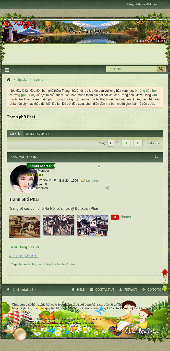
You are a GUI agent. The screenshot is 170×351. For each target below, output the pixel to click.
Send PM (92, 181)
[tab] (15, 133)
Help (81, 289)
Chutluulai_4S (24, 290)
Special (22, 79)
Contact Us (104, 289)
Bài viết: (64, 180)
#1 (156, 156)
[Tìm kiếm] (131, 69)
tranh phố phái (47, 264)
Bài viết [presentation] (15, 133)
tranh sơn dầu (66, 264)
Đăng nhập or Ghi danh (144, 4)
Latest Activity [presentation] (37, 133)
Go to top (155, 289)
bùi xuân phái (27, 264)
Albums (38, 79)
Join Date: (35, 180)
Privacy (130, 289)
